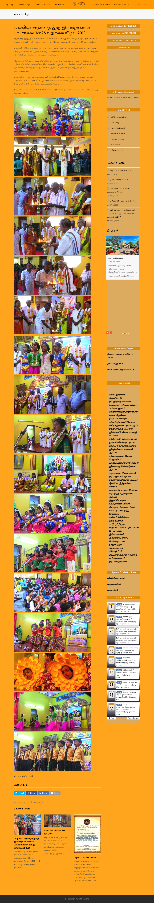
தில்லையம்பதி (116, 548)
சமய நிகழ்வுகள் (118, 128)
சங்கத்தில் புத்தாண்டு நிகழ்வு (123, 201)
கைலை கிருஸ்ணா (117, 415)
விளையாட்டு (117, 150)
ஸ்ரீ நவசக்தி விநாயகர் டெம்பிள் (123, 480)
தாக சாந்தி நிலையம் (119, 179)
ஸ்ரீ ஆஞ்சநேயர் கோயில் (120, 401)
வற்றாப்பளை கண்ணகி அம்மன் (124, 463)
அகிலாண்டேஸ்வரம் (118, 538)
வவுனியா (115, 144)
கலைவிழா (115, 122)
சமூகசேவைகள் (118, 133)
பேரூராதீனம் (115, 459)
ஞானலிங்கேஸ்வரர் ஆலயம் (122, 442)
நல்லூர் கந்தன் (115, 544)
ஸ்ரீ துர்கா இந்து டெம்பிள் (120, 429)
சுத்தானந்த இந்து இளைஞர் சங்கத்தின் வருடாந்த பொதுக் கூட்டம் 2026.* (121, 213)
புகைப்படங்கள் (118, 139)
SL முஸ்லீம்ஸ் (115, 531)
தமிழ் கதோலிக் (116, 521)
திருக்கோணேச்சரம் (118, 418)
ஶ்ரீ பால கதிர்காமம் (118, 561)
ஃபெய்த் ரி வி (115, 551)
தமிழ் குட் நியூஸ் (116, 524)
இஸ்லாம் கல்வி (116, 534)
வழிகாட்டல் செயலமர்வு (85, 857)
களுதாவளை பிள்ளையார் (121, 473)
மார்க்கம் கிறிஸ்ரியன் (119, 517)
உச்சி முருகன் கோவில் (119, 504)
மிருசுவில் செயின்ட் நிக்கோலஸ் (123, 527)
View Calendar (133, 718)
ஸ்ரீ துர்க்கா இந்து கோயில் (120, 456)
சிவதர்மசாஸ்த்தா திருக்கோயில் (123, 412)
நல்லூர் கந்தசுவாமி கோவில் (122, 422)
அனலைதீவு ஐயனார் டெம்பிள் (123, 490)
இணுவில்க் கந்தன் (117, 500)
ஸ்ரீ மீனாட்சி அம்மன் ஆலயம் (123, 439)
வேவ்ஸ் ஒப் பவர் (117, 541)
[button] (19, 793)
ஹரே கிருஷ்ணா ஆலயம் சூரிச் (123, 425)
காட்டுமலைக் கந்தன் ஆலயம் (122, 446)
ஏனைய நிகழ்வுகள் (119, 117)
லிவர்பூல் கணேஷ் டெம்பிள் (122, 507)
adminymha (38, 802)
